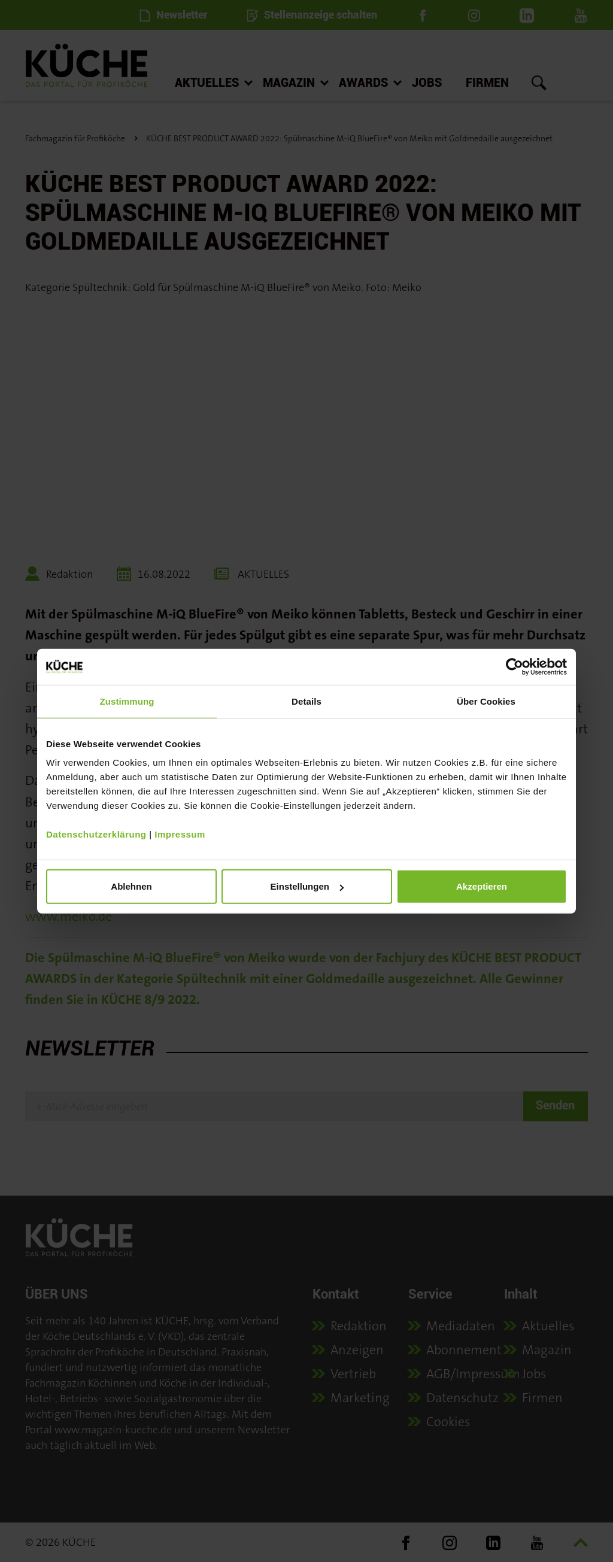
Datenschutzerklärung (96, 834)
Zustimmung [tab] (127, 701)
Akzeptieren (481, 886)
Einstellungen (307, 886)
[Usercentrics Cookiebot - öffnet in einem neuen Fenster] (514, 666)
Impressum (179, 834)
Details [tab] (306, 701)
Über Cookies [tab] (486, 701)
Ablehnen (131, 886)
